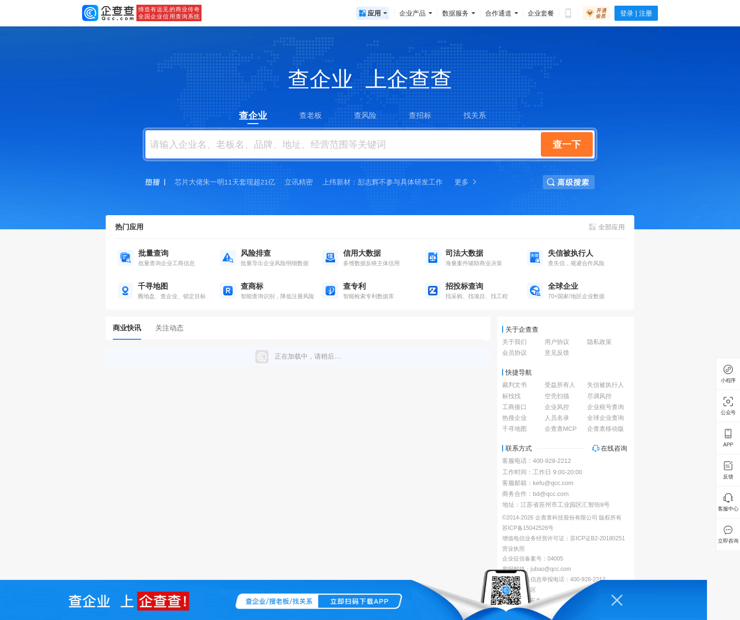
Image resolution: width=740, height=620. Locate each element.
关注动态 (169, 328)
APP (728, 445)
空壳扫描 (557, 396)
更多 (466, 182)
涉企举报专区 (519, 589)
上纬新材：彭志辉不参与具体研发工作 (382, 182)
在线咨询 (609, 448)
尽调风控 (599, 396)
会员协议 (514, 352)
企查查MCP (561, 428)
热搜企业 (514, 417)
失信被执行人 (605, 384)
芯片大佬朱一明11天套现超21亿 (225, 182)
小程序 (728, 380)
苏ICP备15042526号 (528, 528)
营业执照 (513, 548)
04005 (555, 558)
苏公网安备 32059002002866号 (547, 600)
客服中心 (728, 509)
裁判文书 (514, 384)
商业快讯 (127, 328)
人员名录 (557, 417)
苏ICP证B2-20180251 (597, 538)
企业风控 (557, 407)
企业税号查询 (605, 407)
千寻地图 (514, 428)
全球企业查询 (605, 417)
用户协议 (557, 341)
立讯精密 (299, 182)
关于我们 (514, 341)
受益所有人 (560, 384)
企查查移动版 (605, 428)
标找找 (511, 396)
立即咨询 (728, 541)
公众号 (728, 413)
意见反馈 (557, 352)
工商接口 (514, 407)
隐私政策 (599, 341)
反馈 (728, 477)
